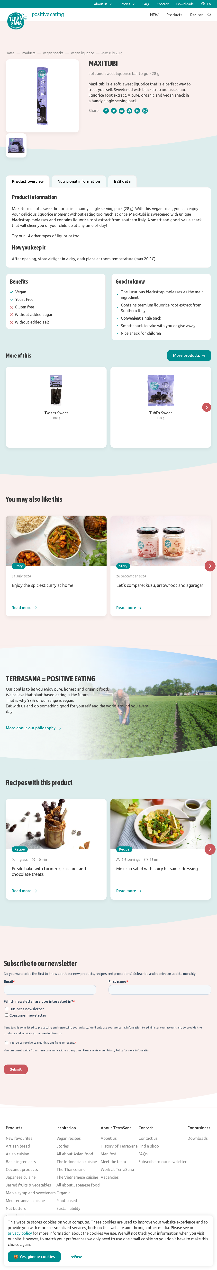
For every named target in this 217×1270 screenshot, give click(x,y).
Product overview (28, 181)
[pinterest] (129, 111)
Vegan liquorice (82, 53)
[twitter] (114, 111)
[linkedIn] (137, 111)
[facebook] (106, 111)
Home (10, 53)
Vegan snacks (53, 53)
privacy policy (20, 1233)
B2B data (122, 181)
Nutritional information (79, 181)
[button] (189, 355)
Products (29, 53)
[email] (122, 111)
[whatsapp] (145, 111)
